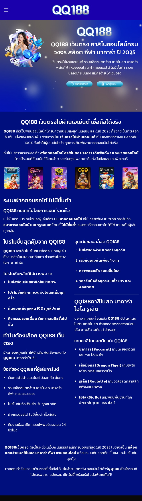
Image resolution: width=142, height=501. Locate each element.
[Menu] (6, 9)
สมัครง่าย (99, 73)
